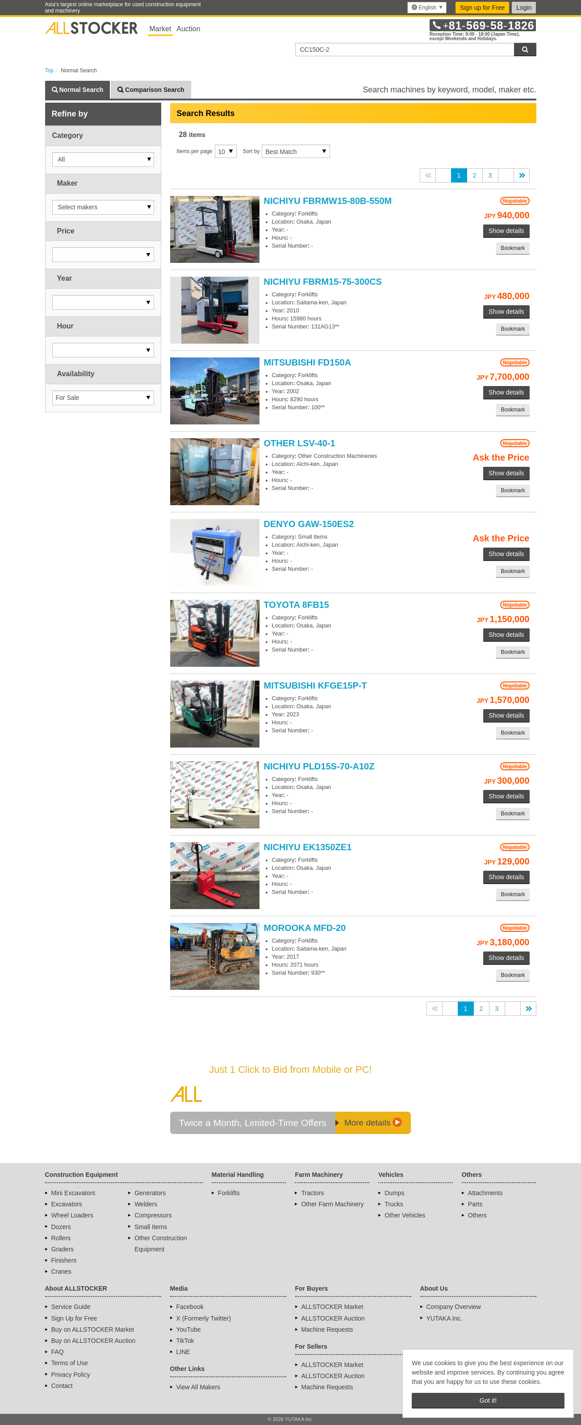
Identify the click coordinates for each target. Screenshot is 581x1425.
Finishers (64, 1260)
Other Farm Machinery (332, 1204)
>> (522, 175)
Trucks (394, 1204)
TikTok (185, 1340)
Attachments (485, 1193)
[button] (103, 159)
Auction (188, 29)
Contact (62, 1385)
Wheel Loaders (72, 1215)
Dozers (61, 1226)
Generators (150, 1193)
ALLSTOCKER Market (332, 1306)
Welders (145, 1204)
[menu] (426, 7)
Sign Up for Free (74, 1318)
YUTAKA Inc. (444, 1318)
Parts (475, 1204)
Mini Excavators (73, 1193)
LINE (183, 1351)
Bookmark (513, 248)
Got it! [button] (488, 1400)
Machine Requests (327, 1329)
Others (477, 1215)
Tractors (312, 1193)
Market (160, 29)
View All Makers (198, 1387)
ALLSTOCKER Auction (333, 1318)
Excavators (66, 1204)
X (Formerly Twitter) (203, 1318)
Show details (506, 230)
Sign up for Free (482, 7)
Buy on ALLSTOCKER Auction (93, 1340)
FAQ (57, 1351)
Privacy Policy (70, 1374)
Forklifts (229, 1193)
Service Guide (71, 1306)
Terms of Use (69, 1363)
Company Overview (453, 1306)
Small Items (150, 1226)
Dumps (394, 1193)
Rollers (61, 1238)
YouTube (188, 1329)
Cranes (61, 1271)
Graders (62, 1249)
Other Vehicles (405, 1215)
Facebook (190, 1306)
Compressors (152, 1215)
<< (428, 175)
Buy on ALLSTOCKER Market (92, 1329)
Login (523, 7)
